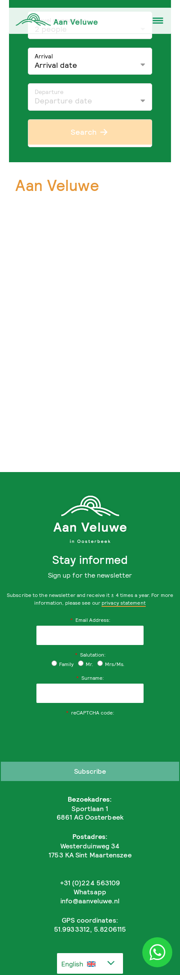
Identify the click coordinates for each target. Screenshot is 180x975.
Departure (49, 91)
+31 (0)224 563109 (90, 882)
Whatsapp (90, 891)
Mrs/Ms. (110, 664)
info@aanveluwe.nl (90, 900)
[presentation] (90, 735)
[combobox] (90, 963)
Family (62, 664)
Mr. (85, 664)
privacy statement (124, 603)
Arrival (44, 56)
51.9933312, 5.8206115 (90, 929)
